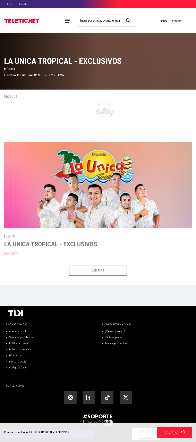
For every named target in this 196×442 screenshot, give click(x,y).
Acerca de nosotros (19, 331)
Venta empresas (113, 337)
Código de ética (17, 367)
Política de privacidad (20, 349)
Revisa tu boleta (17, 361)
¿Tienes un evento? (115, 331)
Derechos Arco (16, 355)
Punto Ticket (24, 4)
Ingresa (160, 21)
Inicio (9, 4)
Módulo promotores (116, 343)
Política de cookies (19, 343)
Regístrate (177, 21)
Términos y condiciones (21, 337)
